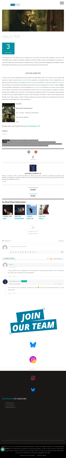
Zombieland (47, 82)
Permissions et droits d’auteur (27, 455)
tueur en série (33, 145)
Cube (46, 77)
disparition (36, 142)
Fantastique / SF (22, 140)
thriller (25, 145)
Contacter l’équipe (41, 455)
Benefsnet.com (10, 403)
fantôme (13, 143)
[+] (35, 252)
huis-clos (41, 143)
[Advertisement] (33, 428)
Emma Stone (59, 82)
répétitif (18, 145)
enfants (43, 142)
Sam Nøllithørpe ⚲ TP (33, 126)
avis (19, 142)
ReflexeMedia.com (10, 407)
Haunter (34, 143)
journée (59, 143)
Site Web (4, 181)
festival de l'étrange (24, 143)
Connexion (61, 240)
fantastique (6, 143)
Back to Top (32, 369)
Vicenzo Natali (43, 145)
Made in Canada (33, 140)
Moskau (11, 264)
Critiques (13, 140)
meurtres (11, 145)
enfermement (51, 142)
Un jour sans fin (36, 87)
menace (5, 145)
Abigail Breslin (12, 142)
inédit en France (50, 143)
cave (23, 142)
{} (32, 252)
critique (28, 142)
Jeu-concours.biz (10, 405)
